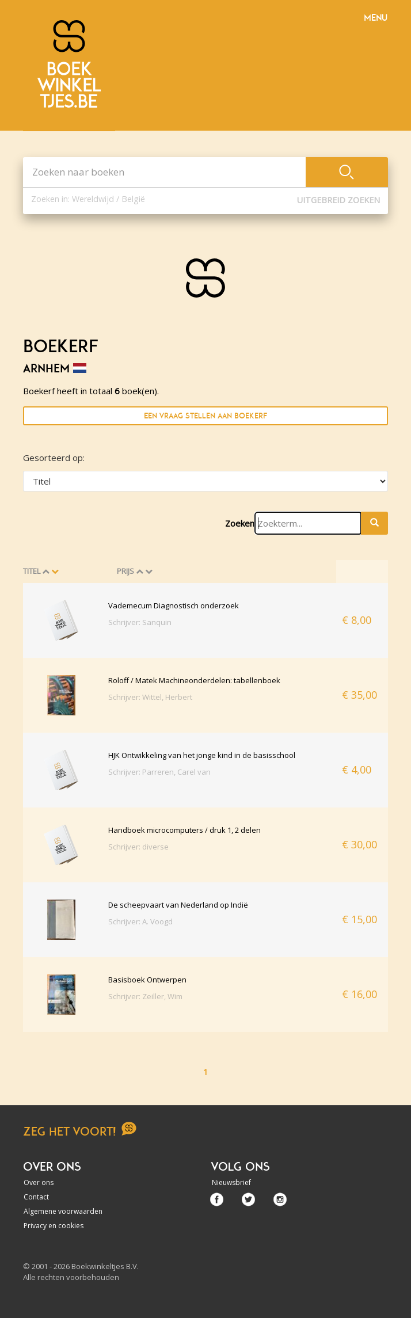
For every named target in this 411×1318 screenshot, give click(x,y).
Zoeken (239, 523)
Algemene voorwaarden (63, 1211)
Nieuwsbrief (231, 1182)
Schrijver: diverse (138, 846)
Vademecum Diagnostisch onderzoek (173, 605)
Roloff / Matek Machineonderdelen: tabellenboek (194, 680)
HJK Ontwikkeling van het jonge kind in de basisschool (201, 755)
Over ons (39, 1182)
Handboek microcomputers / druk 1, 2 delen (184, 830)
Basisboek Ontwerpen (147, 979)
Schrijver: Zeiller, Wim (145, 996)
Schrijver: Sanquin (140, 622)
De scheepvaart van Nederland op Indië (178, 905)
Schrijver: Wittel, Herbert (150, 697)
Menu (375, 18)
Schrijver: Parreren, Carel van (159, 772)
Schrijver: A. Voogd (140, 921)
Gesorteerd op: (54, 457)
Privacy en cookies (53, 1226)
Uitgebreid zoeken (338, 200)
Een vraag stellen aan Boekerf (205, 416)
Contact (36, 1197)
